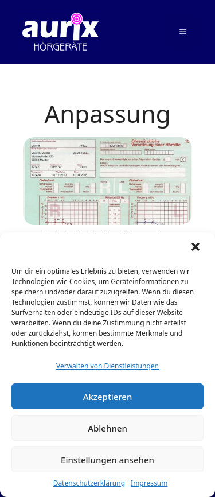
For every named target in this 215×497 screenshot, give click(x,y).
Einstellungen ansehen (107, 459)
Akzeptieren (107, 396)
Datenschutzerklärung (89, 483)
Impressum (149, 483)
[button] (197, 248)
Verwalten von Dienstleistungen (107, 366)
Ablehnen (107, 428)
